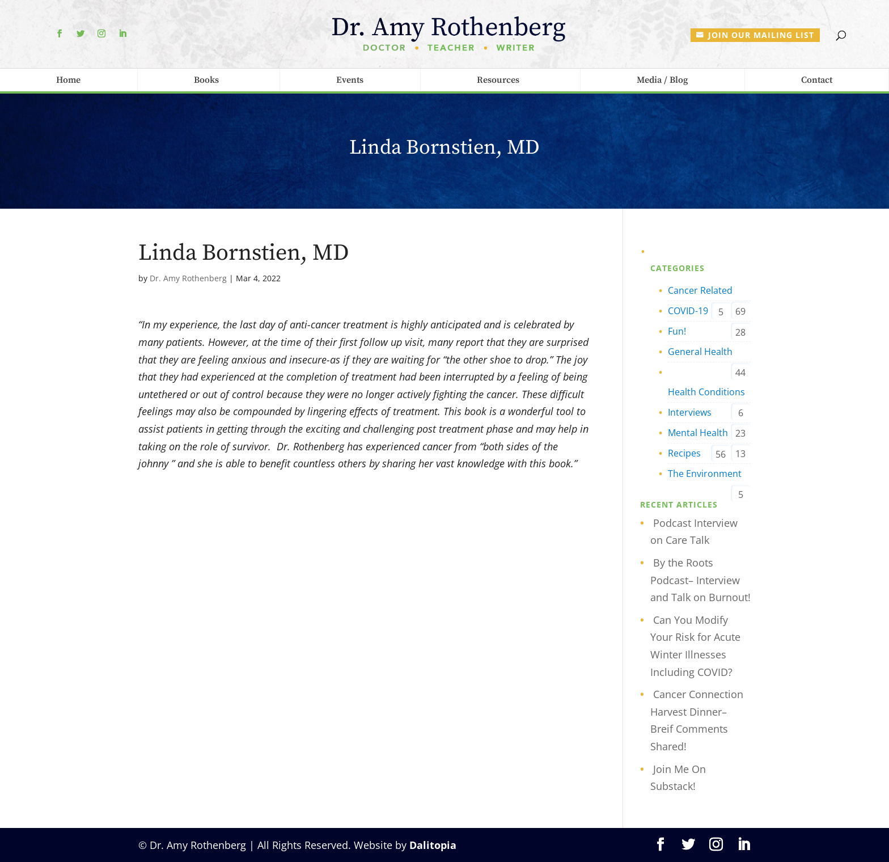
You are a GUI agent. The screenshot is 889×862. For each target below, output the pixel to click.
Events (349, 80)
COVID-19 (688, 311)
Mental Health (698, 432)
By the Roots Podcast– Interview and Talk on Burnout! (700, 580)
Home (68, 80)
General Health (700, 351)
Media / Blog (662, 80)
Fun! (677, 331)
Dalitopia (432, 845)
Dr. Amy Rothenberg (188, 278)
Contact (816, 80)
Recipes (684, 453)
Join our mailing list (761, 34)
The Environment (705, 473)
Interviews (690, 412)
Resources (498, 80)
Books (206, 80)
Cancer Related (700, 290)
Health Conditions (706, 392)
